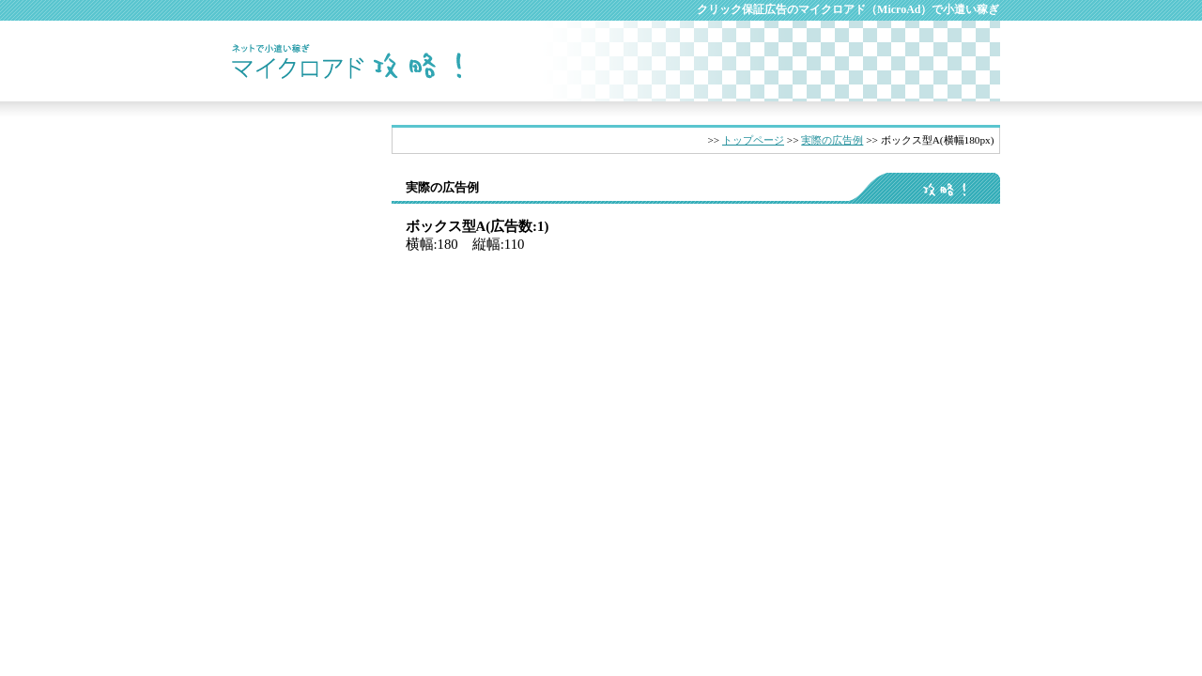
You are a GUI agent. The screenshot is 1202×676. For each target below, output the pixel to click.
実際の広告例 (832, 140)
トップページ (753, 140)
